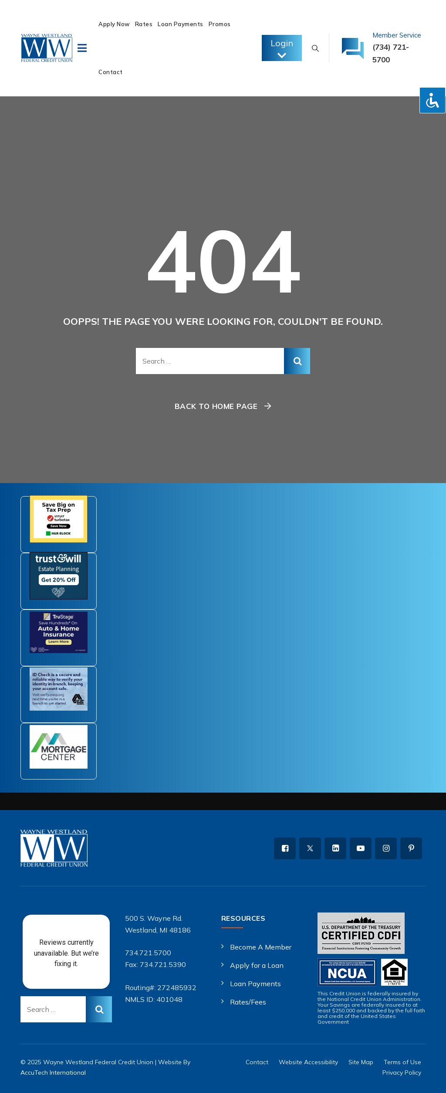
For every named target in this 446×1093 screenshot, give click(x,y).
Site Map (360, 1062)
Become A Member (260, 947)
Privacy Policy (401, 1072)
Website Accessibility (308, 1062)
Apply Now (114, 23)
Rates (144, 23)
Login (281, 49)
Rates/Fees (248, 1002)
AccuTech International (53, 1072)
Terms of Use (402, 1062)
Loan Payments (180, 23)
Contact (110, 71)
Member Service (396, 35)
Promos (220, 23)
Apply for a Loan (257, 965)
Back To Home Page (216, 406)
